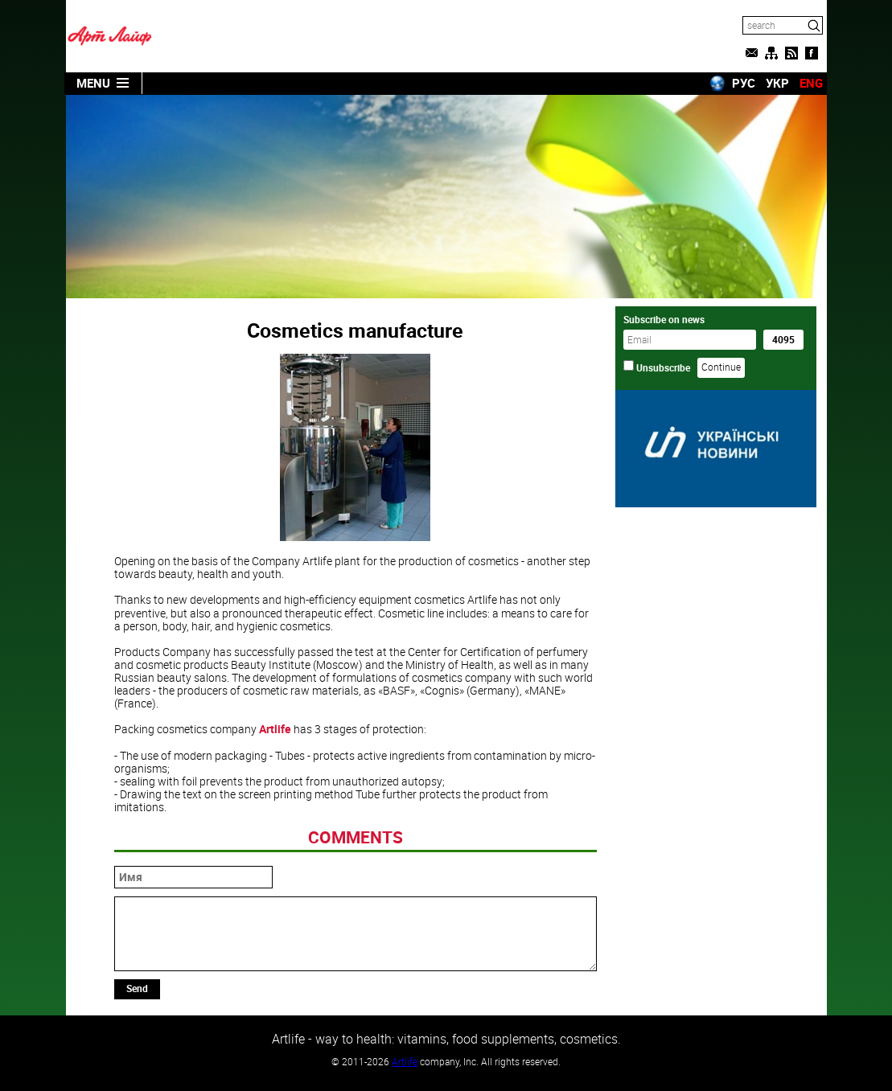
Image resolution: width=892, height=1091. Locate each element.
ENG (811, 83)
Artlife (275, 728)
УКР (777, 83)
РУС (743, 83)
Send (137, 988)
